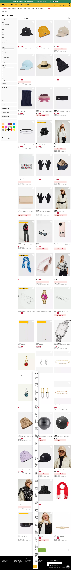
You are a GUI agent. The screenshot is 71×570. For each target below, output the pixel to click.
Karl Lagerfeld (56, 243)
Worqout (37, 435)
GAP (36, 77)
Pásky (3, 34)
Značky (33, 8)
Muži (16, 4)
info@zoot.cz (4, 561)
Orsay (55, 502)
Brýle (3, 37)
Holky (20, 4)
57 (69, 18)
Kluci (24, 4)
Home (28, 4)
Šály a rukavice (4, 32)
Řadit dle (20, 18)
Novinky (9, 8)
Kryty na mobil (4, 39)
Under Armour (20, 43)
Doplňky (29, 8)
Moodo (37, 143)
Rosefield (19, 374)
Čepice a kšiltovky (5, 30)
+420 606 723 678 (5, 560)
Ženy (12, 4)
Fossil (37, 310)
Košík (69, 4)
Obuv (18, 8)
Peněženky (3, 29)
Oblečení (14, 8)
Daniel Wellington (57, 343)
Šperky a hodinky (4, 35)
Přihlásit (64, 4)
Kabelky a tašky (23, 8)
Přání (60, 4)
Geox (19, 210)
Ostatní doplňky (4, 40)
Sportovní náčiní (4, 42)
